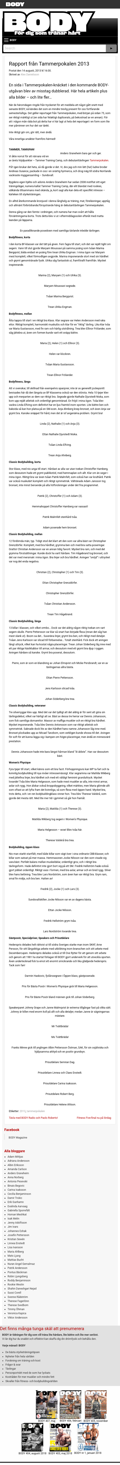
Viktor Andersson (17, 1317)
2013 (23, 1111)
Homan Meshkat (17, 1214)
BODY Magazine (18, 1137)
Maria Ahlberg (16, 1251)
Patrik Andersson (17, 1268)
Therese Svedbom (18, 1305)
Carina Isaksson (17, 1189)
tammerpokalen (36, 1111)
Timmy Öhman (16, 1309)
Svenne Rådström (18, 1297)
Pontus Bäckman (17, 1272)
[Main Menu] (6, 40)
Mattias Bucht (16, 1259)
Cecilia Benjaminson (19, 1193)
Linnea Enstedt (16, 1243)
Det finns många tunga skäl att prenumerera (42, 1328)
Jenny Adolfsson (17, 1222)
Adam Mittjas (15, 1156)
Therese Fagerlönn (18, 1301)
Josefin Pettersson (18, 1235)
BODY (13, 40)
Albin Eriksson (16, 1165)
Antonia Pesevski (17, 1181)
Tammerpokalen (99, 160)
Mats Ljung (14, 1255)
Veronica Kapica (17, 1313)
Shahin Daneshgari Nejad (22, 1288)
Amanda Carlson (17, 1169)
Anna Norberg (16, 1177)
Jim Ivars (13, 1226)
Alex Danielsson (30, 74)
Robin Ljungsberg (18, 1276)
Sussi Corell (14, 1292)
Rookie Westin (16, 1284)
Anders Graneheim (18, 1173)
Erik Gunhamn (16, 1202)
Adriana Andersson (19, 1160)
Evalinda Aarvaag (17, 1206)
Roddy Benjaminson (19, 1280)
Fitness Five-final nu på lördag (94, 1117)
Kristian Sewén (16, 1239)
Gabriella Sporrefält (19, 1210)
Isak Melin (13, 1218)
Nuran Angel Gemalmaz (21, 1263)
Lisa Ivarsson (15, 1247)
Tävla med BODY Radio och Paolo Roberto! (33, 1117)
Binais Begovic (16, 1185)
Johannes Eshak (17, 1231)
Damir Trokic (15, 1197)
